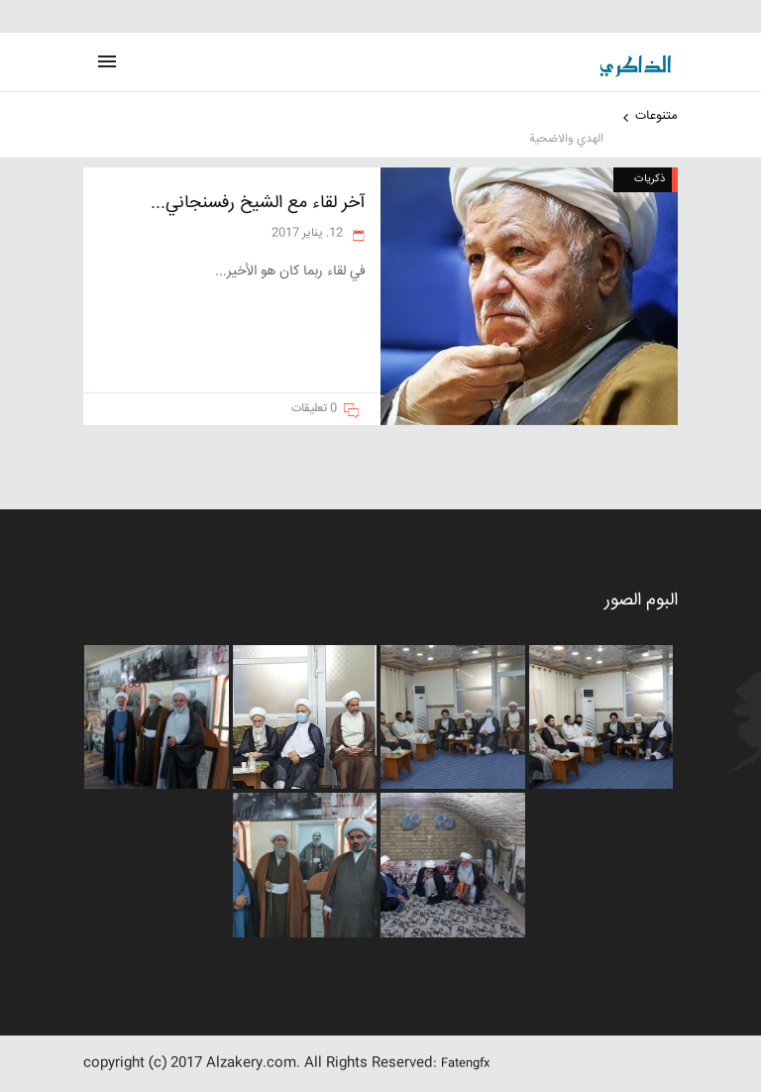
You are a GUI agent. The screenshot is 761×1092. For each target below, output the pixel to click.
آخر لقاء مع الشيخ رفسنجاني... (258, 203)
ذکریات (649, 178)
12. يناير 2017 (309, 233)
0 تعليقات (314, 408)
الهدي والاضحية (566, 139)
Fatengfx (465, 1063)
